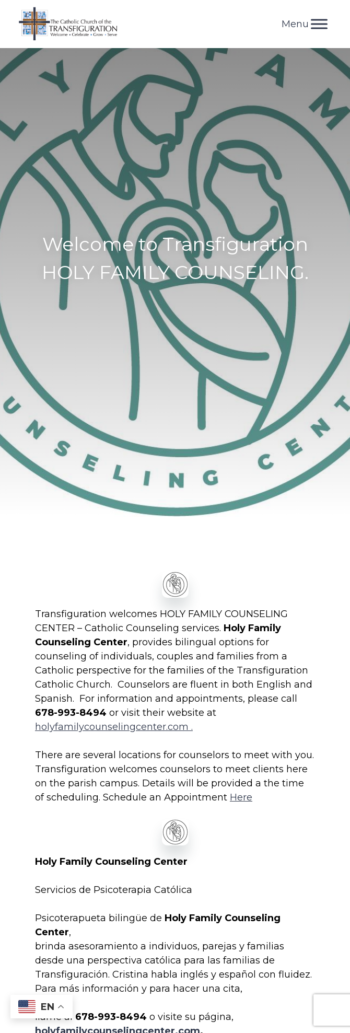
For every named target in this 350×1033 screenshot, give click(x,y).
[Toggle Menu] (319, 24)
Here (241, 797)
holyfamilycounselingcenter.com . (114, 727)
